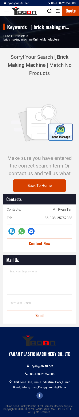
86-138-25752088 (61, 3)
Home (6, 36)
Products (20, 36)
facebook (39, 395)
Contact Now (39, 243)
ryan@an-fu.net (16, 3)
